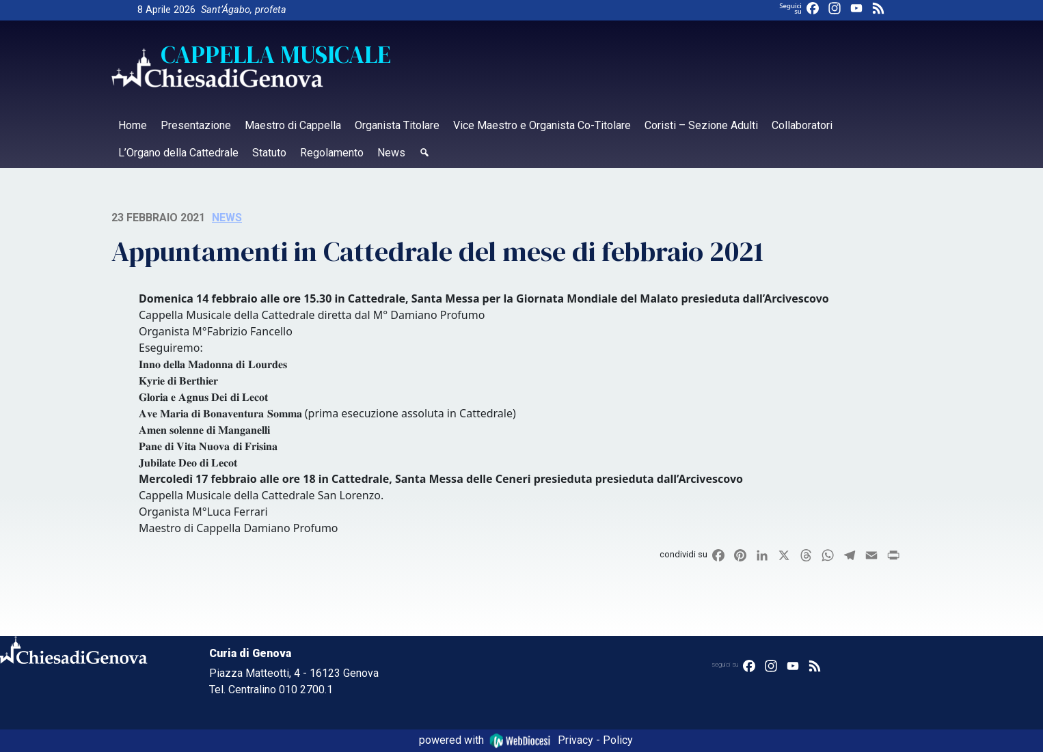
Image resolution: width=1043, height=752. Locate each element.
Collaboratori (802, 125)
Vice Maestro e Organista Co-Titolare (542, 125)
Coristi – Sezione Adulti (701, 125)
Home (132, 125)
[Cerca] (424, 154)
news (227, 217)
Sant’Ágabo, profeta (243, 10)
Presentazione (196, 125)
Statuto (269, 152)
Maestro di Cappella (293, 125)
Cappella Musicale (276, 54)
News (391, 152)
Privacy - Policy (595, 740)
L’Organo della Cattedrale (178, 152)
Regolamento (332, 152)
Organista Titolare (397, 125)
